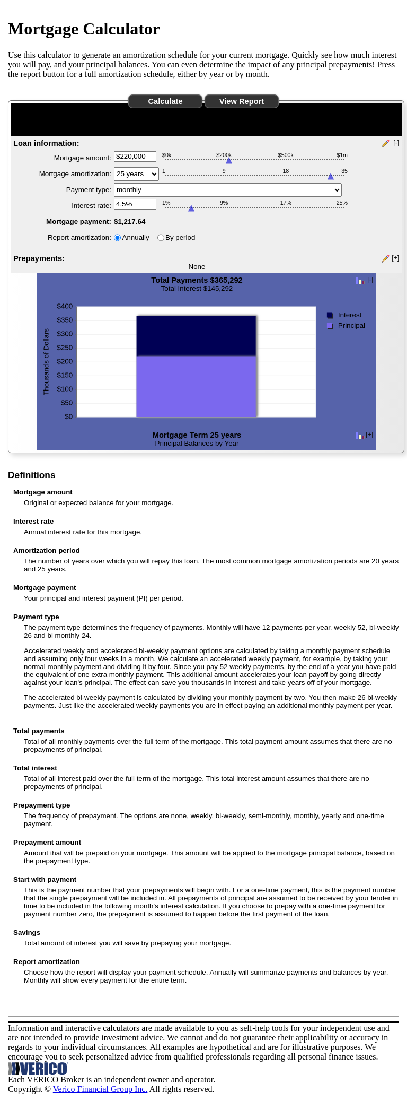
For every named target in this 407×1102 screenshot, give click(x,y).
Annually (135, 237)
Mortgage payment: (78, 221)
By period (180, 237)
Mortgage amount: (82, 158)
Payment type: (88, 190)
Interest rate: (91, 206)
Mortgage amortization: (75, 174)
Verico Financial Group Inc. (100, 1089)
